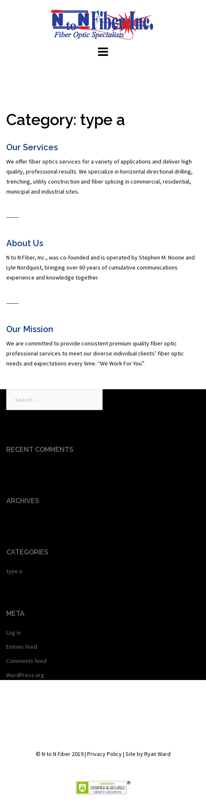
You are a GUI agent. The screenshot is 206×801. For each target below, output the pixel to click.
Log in (13, 632)
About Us (24, 243)
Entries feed (21, 646)
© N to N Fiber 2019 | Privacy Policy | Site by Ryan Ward (103, 754)
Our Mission (29, 329)
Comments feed (26, 661)
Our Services (32, 147)
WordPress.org (25, 675)
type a (14, 571)
